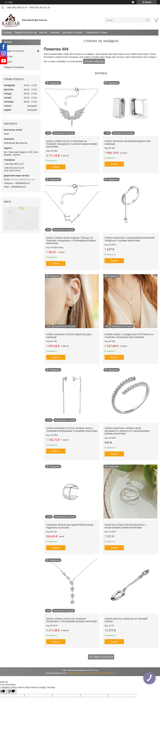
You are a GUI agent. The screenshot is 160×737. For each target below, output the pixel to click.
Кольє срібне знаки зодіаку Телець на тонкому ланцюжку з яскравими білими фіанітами (71, 241)
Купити (55, 167)
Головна (7, 32)
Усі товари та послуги (100, 657)
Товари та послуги (24, 32)
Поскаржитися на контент (78, 673)
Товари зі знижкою (14, 67)
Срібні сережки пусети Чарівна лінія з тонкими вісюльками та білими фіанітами (71, 429)
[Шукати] (147, 20)
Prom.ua (94, 670)
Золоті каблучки (95, 61)
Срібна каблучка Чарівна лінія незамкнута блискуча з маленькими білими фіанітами (127, 431)
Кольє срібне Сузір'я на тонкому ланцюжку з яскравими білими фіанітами (71, 620)
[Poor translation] (11, 691)
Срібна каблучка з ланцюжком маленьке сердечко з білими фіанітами (130, 239)
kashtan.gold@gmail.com (23, 179)
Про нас (43, 32)
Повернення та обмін (96, 32)
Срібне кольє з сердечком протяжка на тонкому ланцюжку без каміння (129, 336)
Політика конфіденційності (102, 673)
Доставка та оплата (73, 32)
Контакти (55, 32)
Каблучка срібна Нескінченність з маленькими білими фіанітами (125, 526)
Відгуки (8, 61)
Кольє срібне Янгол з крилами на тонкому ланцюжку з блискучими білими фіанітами (71, 144)
